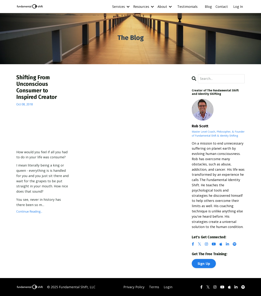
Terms (154, 287)
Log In (238, 6)
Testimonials (187, 6)
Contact (222, 6)
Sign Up (204, 263)
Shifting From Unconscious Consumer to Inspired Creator (36, 87)
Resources (143, 6)
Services (121, 6)
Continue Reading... (29, 211)
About (165, 6)
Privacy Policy (133, 287)
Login (168, 287)
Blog (208, 6)
